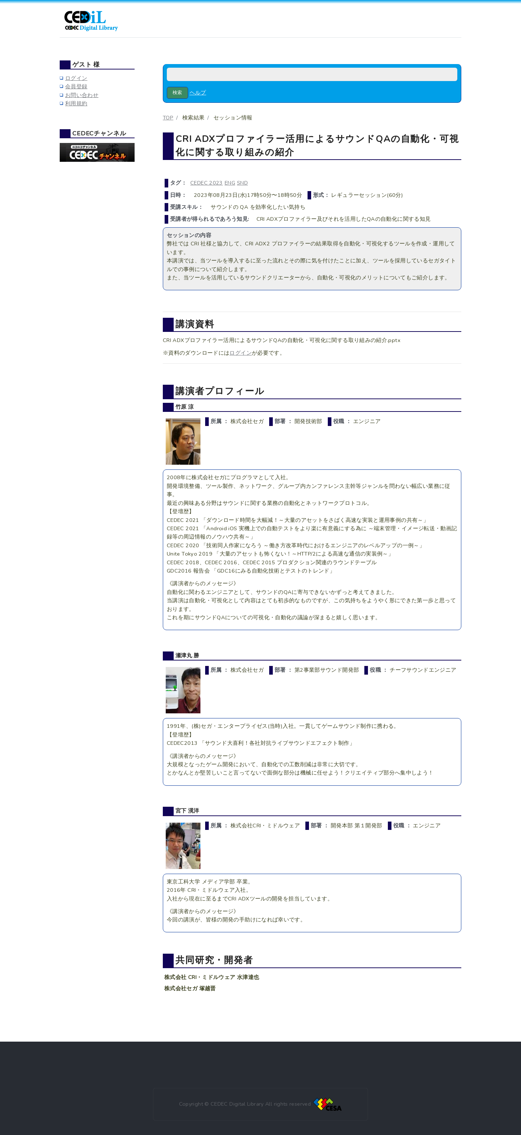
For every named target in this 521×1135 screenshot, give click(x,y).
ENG (230, 182)
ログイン (240, 352)
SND (242, 182)
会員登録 (76, 86)
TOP (168, 117)
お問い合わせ (81, 95)
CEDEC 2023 (206, 182)
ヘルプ (198, 92)
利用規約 (76, 103)
